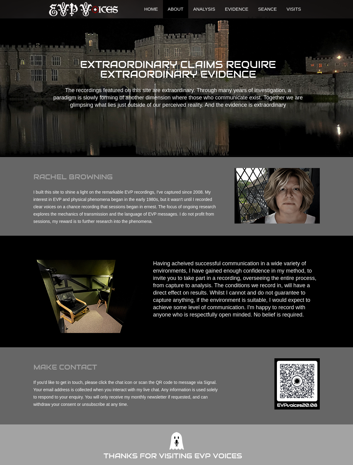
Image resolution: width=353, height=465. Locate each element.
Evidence (236, 9)
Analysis (204, 9)
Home (151, 9)
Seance (267, 9)
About (176, 9)
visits (294, 9)
